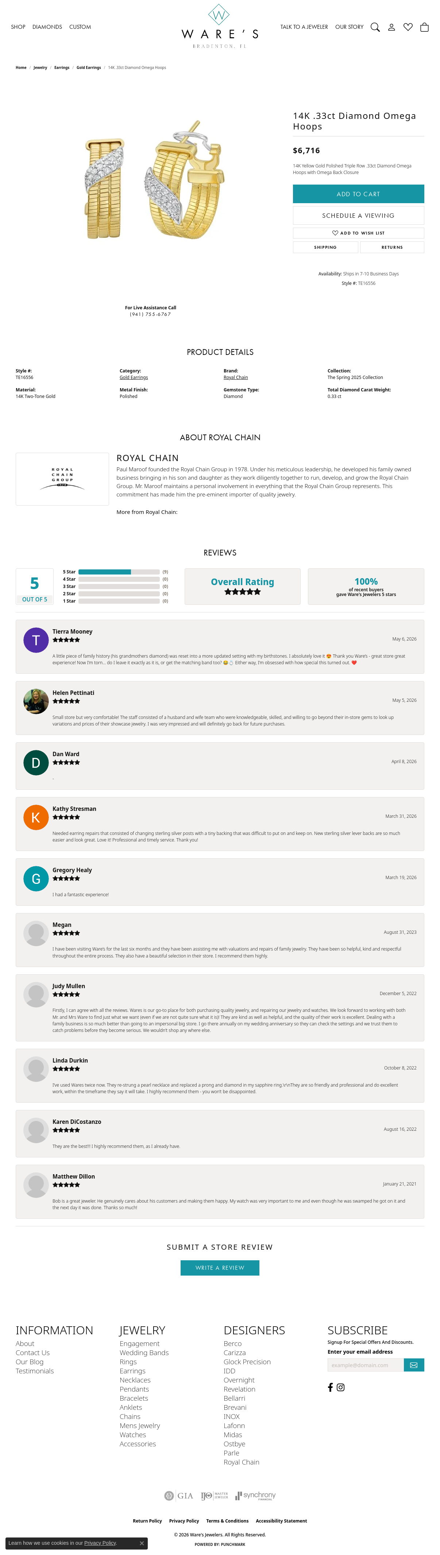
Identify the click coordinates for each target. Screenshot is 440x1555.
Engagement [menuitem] (139, 1343)
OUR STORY (349, 26)
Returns (392, 247)
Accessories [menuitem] (138, 1443)
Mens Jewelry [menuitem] (140, 1425)
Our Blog (30, 1361)
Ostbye (235, 1443)
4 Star (69, 579)
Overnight (239, 1380)
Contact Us (33, 1352)
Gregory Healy (72, 870)
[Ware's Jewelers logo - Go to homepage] (220, 27)
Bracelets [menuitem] (134, 1398)
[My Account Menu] (391, 27)
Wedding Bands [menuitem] (144, 1352)
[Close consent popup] (142, 1543)
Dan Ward (66, 754)
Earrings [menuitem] (133, 1371)
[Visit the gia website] (178, 1496)
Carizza (235, 1352)
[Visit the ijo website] (214, 1496)
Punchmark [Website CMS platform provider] (233, 1544)
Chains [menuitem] (130, 1416)
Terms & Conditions (228, 1521)
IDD (230, 1371)
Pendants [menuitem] (134, 1389)
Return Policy (147, 1521)
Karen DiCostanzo (77, 1121)
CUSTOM (80, 26)
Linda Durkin (70, 1060)
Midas (233, 1434)
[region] (150, 189)
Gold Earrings (89, 67)
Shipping (325, 247)
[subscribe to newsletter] (414, 1365)
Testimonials (35, 1371)
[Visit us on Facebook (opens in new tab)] (330, 1387)
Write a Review (220, 1267)
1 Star (69, 601)
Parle (231, 1453)
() (165, 572)
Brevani (235, 1407)
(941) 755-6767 (150, 314)
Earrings (61, 67)
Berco (233, 1343)
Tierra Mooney (72, 631)
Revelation (239, 1389)
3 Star (69, 586)
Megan (62, 924)
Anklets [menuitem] (131, 1407)
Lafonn (234, 1425)
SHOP (18, 26)
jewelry (40, 67)
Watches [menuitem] (133, 1434)
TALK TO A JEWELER (304, 26)
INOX (232, 1416)
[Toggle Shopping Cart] (424, 27)
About (25, 1343)
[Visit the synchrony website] (255, 1496)
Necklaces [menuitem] (135, 1380)
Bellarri (235, 1398)
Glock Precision (247, 1361)
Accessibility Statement (281, 1521)
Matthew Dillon (74, 1176)
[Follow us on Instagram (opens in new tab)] (340, 1387)
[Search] (375, 27)
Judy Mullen (69, 986)
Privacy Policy (184, 1521)
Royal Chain (236, 377)
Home (21, 67)
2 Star (69, 594)
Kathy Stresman (74, 808)
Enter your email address (360, 1351)
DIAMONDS (47, 26)
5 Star (69, 572)
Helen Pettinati (73, 692)
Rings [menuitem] (128, 1361)
